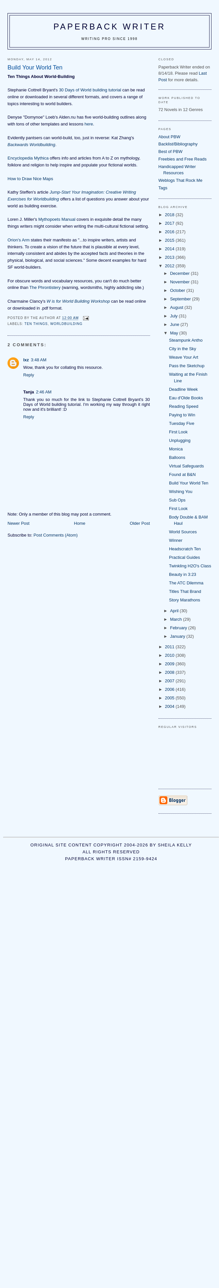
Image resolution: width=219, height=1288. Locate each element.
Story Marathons (184, 599)
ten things (36, 324)
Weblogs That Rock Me (181, 180)
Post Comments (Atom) (56, 535)
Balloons (177, 457)
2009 (170, 663)
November (180, 281)
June (175, 324)
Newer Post (18, 523)
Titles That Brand (185, 591)
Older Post (140, 523)
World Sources (183, 531)
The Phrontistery (44, 287)
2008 (170, 672)
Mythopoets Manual (56, 219)
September (181, 298)
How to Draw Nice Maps (30, 178)
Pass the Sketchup (186, 365)
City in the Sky (182, 348)
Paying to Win (182, 414)
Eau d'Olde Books (186, 397)
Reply (28, 374)
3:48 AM (38, 359)
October (178, 290)
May (174, 333)
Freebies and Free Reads (183, 159)
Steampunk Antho (186, 340)
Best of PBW (171, 151)
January (178, 636)
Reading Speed (183, 406)
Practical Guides (184, 557)
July (174, 315)
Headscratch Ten (185, 548)
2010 (170, 655)
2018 (170, 214)
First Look (178, 431)
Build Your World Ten (188, 483)
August (177, 307)
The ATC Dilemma (186, 582)
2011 (170, 646)
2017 (170, 223)
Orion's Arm (19, 239)
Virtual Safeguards (186, 466)
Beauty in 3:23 (182, 574)
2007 (170, 680)
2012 (170, 265)
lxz (26, 359)
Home (79, 523)
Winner (175, 540)
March (176, 619)
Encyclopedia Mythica (28, 158)
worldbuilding (66, 324)
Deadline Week (183, 389)
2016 (170, 231)
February (179, 627)
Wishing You (181, 491)
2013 (170, 257)
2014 (170, 248)
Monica (176, 448)
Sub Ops (177, 500)
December (180, 273)
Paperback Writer (110, 26)
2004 (170, 706)
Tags (163, 187)
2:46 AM (44, 391)
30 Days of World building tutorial (90, 89)
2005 (170, 697)
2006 (170, 689)
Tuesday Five (181, 423)
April (175, 610)
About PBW (169, 136)
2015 (170, 240)
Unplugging (180, 440)
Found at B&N (182, 474)
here (89, 124)
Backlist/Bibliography (178, 144)
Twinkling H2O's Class (190, 565)
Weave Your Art (183, 357)
